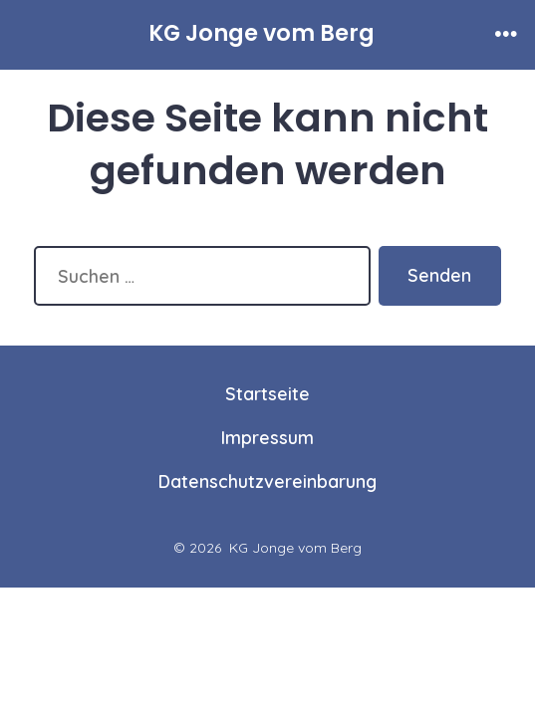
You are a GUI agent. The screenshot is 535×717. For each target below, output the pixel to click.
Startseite (267, 393)
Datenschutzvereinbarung (267, 481)
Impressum (267, 437)
